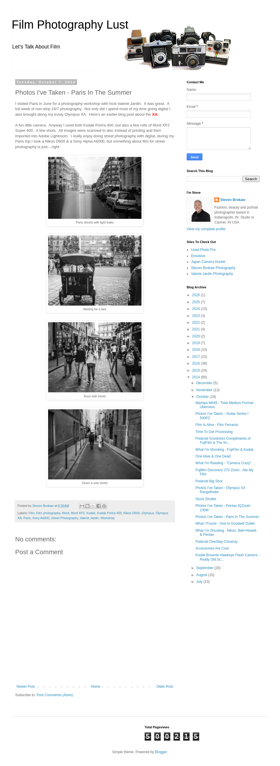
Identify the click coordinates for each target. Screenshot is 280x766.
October (203, 397)
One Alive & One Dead (213, 456)
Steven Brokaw (232, 200)
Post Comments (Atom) (54, 695)
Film (31, 513)
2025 (196, 302)
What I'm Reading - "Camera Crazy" (223, 463)
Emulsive (198, 256)
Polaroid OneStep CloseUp (216, 542)
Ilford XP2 (78, 513)
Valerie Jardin (89, 518)
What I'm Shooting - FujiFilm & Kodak (224, 450)
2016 (196, 363)
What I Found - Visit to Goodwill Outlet (225, 523)
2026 (196, 295)
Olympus (147, 513)
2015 (196, 370)
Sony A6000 (40, 518)
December (205, 383)
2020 (196, 336)
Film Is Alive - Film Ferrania (216, 425)
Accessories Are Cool (212, 548)
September (205, 568)
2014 (196, 377)
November (205, 390)
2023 (196, 316)
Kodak (90, 513)
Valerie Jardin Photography (212, 274)
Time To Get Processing (213, 432)
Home (95, 686)
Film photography (48, 513)
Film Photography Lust (70, 24)
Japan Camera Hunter (208, 262)
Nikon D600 (131, 513)
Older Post (164, 686)
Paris (27, 518)
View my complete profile (206, 229)
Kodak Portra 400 (109, 513)
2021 (196, 329)
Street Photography (64, 518)
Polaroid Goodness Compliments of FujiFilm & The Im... (223, 440)
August (202, 575)
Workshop (108, 518)
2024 (196, 309)
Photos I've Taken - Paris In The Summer (227, 517)
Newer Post (26, 686)
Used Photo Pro (203, 250)
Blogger (161, 752)
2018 (196, 350)
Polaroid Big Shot (209, 481)
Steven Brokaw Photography (213, 268)
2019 (196, 343)
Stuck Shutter (205, 499)
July (200, 582)
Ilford (65, 513)
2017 (196, 357)
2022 (196, 322)
